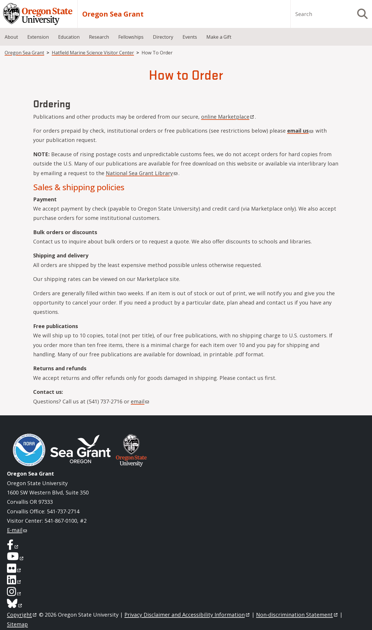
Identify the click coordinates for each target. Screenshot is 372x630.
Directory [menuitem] (163, 37)
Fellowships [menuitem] (131, 37)
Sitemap (17, 624)
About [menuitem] (11, 37)
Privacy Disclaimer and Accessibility (187, 614)
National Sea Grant (142, 173)
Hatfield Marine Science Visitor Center (93, 52)
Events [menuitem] (190, 37)
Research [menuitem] (99, 37)
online (228, 116)
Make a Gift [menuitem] (218, 37)
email (300, 130)
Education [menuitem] (69, 37)
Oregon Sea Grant (113, 14)
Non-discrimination (297, 614)
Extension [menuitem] (38, 37)
